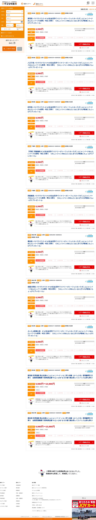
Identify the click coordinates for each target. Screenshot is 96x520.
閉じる (84, 498)
